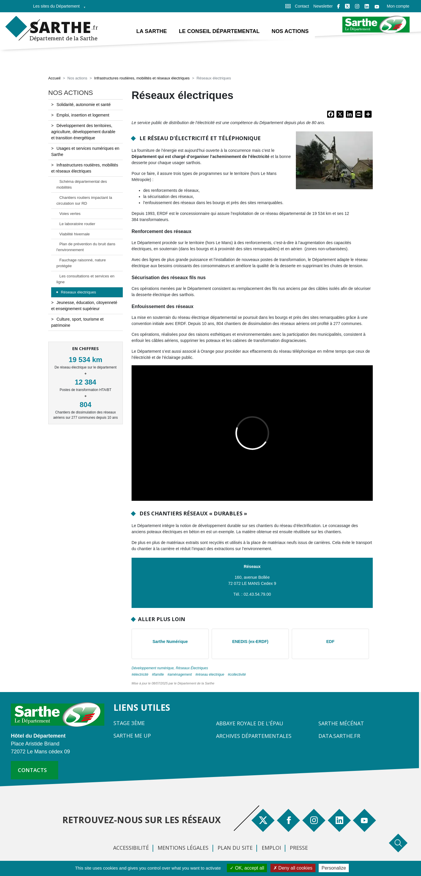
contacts (32, 770)
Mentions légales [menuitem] (183, 847)
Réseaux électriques (78, 292)
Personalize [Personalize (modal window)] (334, 867)
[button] (334, 162)
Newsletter (323, 6)
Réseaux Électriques (192, 668)
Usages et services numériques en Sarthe (85, 151)
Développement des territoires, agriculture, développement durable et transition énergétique (83, 131)
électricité (141, 674)
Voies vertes (69, 213)
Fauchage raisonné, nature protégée (81, 263)
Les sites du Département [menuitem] (58, 8)
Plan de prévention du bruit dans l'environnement (85, 247)
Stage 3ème (129, 722)
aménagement (180, 674)
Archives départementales (253, 735)
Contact (302, 6)
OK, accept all (247, 867)
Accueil (54, 78)
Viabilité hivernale (74, 234)
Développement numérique (153, 668)
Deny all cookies (293, 867)
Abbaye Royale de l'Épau (249, 723)
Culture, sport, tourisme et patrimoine (77, 322)
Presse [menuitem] (299, 847)
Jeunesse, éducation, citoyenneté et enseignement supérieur (84, 305)
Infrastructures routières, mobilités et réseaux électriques (142, 78)
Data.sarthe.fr (339, 735)
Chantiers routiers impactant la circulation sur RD (84, 200)
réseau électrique (210, 674)
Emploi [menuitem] (271, 847)
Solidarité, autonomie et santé (83, 104)
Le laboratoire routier (77, 224)
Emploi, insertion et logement (82, 115)
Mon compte (398, 6)
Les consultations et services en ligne (85, 279)
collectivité (238, 674)
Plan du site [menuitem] (235, 847)
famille (159, 674)
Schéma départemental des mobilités (81, 184)
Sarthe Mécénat (341, 723)
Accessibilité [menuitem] (131, 847)
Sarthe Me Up (132, 735)
